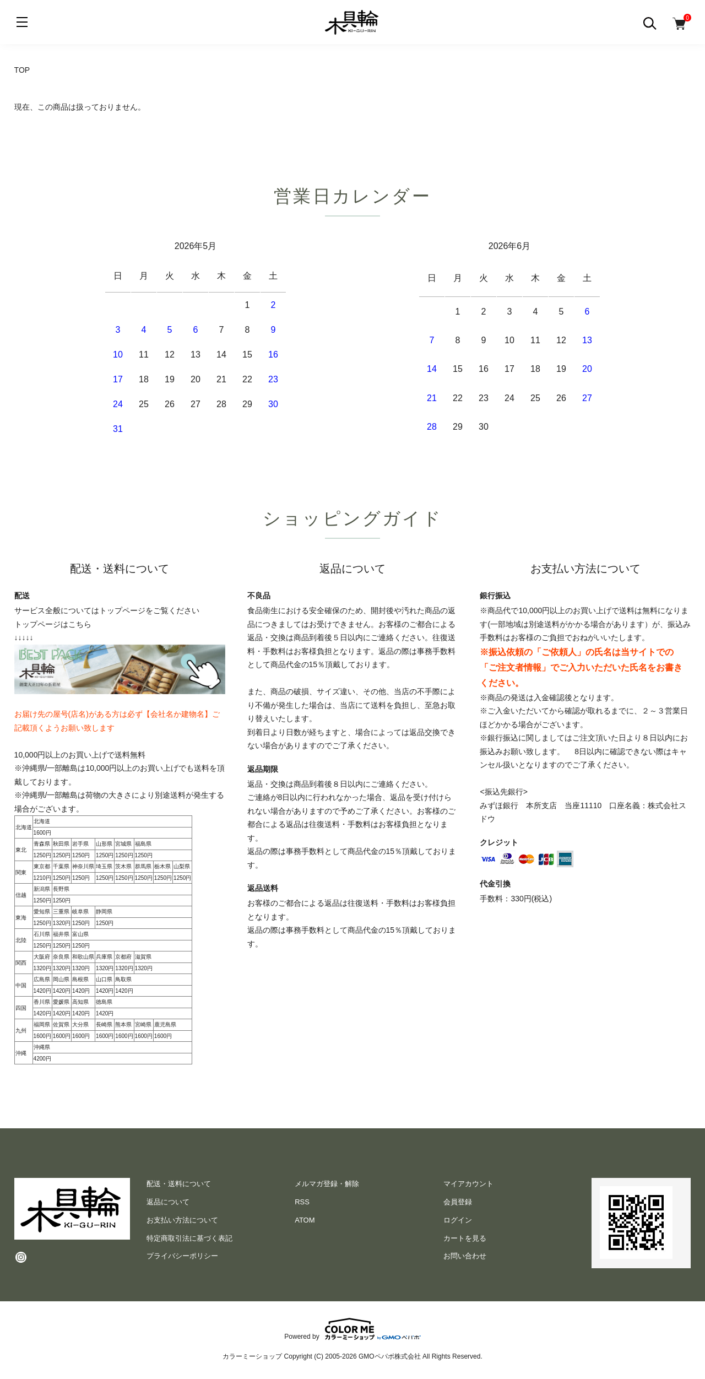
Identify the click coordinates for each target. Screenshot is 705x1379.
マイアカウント (468, 1184)
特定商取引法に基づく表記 (189, 1238)
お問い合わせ (464, 1256)
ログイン (457, 1220)
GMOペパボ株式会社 (390, 1356)
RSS (302, 1202)
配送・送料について (179, 1184)
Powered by (352, 1329)
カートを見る (464, 1238)
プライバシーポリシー (182, 1256)
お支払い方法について (182, 1220)
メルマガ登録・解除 (327, 1184)
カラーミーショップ (252, 1356)
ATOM (304, 1220)
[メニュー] (22, 22)
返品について (168, 1202)
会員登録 (457, 1202)
